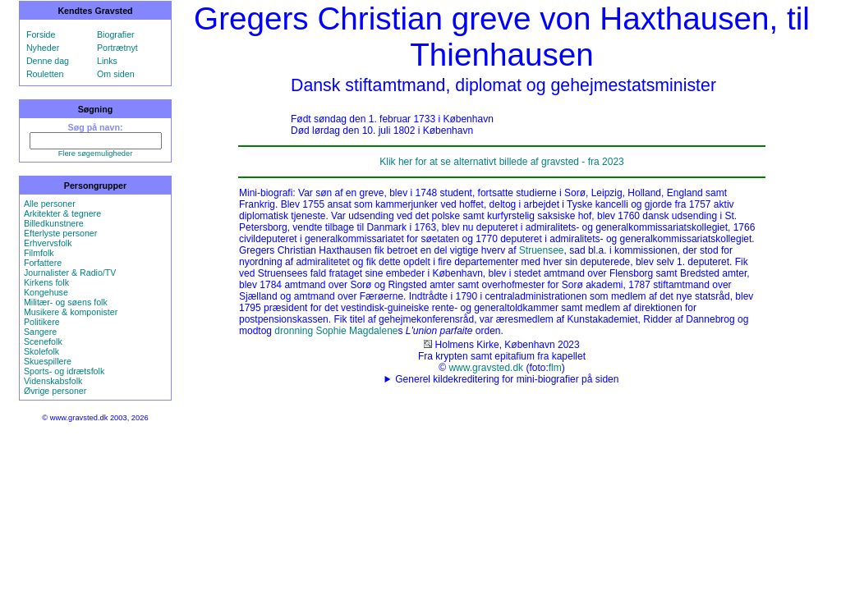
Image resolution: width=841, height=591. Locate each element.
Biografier (116, 34)
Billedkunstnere (54, 223)
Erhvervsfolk (48, 243)
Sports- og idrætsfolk (64, 371)
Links (107, 61)
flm (555, 367)
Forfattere (43, 263)
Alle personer (50, 203)
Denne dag (47, 61)
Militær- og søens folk (66, 302)
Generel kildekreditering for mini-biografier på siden (506, 379)
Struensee (541, 250)
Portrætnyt (117, 48)
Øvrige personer (55, 391)
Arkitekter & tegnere (62, 213)
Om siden (116, 74)
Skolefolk (41, 351)
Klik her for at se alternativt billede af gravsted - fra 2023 (501, 161)
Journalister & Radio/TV (70, 272)
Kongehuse (46, 292)
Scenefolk (43, 341)
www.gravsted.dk (485, 367)
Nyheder (42, 48)
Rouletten (45, 74)
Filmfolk (39, 253)
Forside (41, 34)
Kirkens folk (46, 282)
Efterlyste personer (60, 233)
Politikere (42, 322)
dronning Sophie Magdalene (336, 331)
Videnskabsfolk (53, 381)
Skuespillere (47, 361)
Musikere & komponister (70, 312)
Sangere (40, 332)
